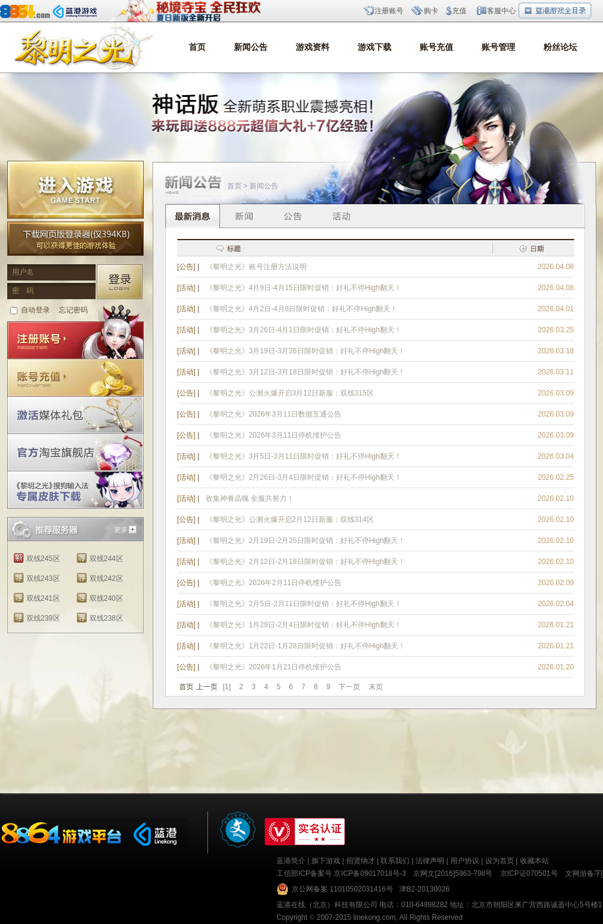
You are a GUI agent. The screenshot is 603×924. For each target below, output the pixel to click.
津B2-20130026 (424, 889)
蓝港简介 (291, 861)
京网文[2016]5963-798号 (452, 873)
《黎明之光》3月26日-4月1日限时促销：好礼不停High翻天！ (304, 330)
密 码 (23, 291)
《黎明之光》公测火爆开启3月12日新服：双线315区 (290, 393)
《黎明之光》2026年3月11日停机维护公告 (274, 435)
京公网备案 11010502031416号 (342, 889)
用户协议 (464, 861)
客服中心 (501, 11)
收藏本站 (534, 861)
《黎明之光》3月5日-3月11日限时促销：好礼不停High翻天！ (304, 456)
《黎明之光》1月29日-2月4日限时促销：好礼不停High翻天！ (304, 625)
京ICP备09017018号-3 (370, 873)
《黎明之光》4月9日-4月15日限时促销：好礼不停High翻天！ (304, 288)
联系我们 (395, 861)
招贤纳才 (360, 861)
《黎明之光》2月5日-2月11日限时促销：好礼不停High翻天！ (304, 604)
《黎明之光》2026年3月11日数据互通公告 (274, 414)
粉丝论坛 (560, 47)
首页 (197, 47)
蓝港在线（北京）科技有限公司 (327, 905)
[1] (227, 687)
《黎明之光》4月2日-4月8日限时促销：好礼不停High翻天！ (301, 309)
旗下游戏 (325, 861)
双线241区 (43, 598)
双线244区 (106, 558)
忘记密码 (73, 310)
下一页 (349, 687)
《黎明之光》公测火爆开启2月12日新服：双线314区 (290, 519)
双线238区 (106, 618)
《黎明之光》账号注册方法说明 (256, 266)
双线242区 (106, 578)
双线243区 (43, 578)
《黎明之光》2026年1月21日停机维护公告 (274, 667)
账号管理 (498, 47)
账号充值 (436, 47)
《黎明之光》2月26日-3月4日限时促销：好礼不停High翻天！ (304, 477)
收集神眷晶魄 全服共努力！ (250, 498)
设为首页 (499, 861)
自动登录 (35, 310)
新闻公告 (251, 47)
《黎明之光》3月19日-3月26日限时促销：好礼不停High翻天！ (306, 351)
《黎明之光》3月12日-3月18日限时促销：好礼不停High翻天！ (306, 372)
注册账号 (389, 11)
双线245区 (43, 558)
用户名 (23, 272)
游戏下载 (374, 47)
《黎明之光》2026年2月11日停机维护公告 (274, 582)
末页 (376, 687)
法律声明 (429, 861)
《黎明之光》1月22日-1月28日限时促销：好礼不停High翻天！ (306, 646)
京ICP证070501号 (529, 873)
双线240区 (106, 598)
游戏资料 (312, 47)
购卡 (431, 11)
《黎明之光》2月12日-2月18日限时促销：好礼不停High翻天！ (306, 561)
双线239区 (43, 618)
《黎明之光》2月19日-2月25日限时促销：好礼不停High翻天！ (306, 540)
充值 (459, 11)
